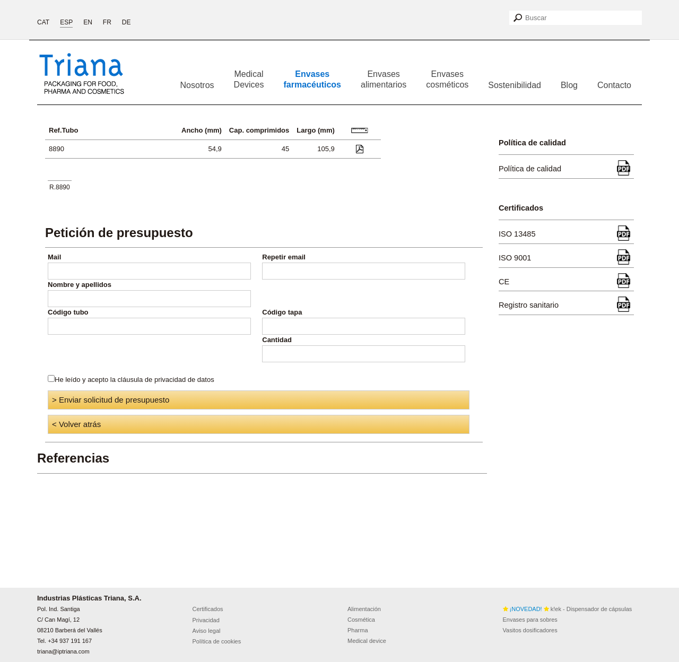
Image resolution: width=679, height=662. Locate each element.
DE (126, 22)
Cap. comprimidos (259, 130)
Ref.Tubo (63, 130)
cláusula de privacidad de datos (166, 380)
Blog (569, 85)
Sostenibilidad (514, 85)
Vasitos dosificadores (530, 630)
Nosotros (197, 85)
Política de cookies (217, 641)
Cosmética (361, 619)
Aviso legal (207, 631)
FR (107, 22)
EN (87, 22)
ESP (66, 22)
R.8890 (59, 187)
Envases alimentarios (383, 79)
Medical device (366, 641)
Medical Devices (249, 79)
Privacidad (206, 620)
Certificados (208, 609)
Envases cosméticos (447, 79)
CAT (43, 22)
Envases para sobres (530, 619)
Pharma (357, 630)
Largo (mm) (316, 130)
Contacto (614, 85)
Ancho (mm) (201, 130)
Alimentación (364, 609)
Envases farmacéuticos (313, 79)
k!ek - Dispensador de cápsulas (567, 609)
